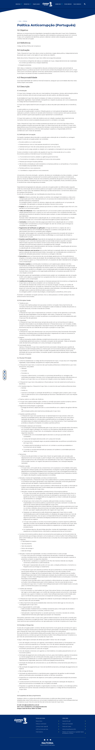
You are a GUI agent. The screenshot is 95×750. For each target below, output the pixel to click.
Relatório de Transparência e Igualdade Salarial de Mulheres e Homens (73, 732)
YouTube (4, 378)
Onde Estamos (39, 732)
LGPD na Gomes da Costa (42, 729)
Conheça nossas (42, 726)
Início (20, 21)
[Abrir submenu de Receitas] (21, 4)
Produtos (26, 4)
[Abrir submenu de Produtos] (30, 4)
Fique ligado (36, 4)
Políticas (25, 21)
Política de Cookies (66, 726)
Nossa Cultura (39, 721)
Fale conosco (77, 4)
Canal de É (66, 721)
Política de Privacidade (67, 723)
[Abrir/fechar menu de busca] (84, 4)
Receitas (18, 4)
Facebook (4, 375)
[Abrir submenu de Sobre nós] (62, 4)
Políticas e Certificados (41, 723)
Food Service (68, 4)
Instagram (4, 372)
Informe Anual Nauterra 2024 (69, 729)
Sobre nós (58, 4)
